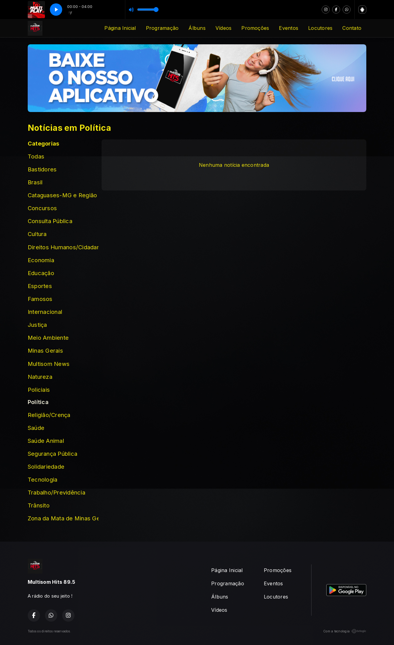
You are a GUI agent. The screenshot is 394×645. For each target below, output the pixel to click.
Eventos (288, 28)
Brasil (35, 182)
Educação (41, 273)
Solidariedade (46, 466)
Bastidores (42, 169)
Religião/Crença (49, 414)
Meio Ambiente (48, 337)
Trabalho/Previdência (56, 492)
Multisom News (49, 363)
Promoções (255, 28)
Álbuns (196, 28)
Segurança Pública (52, 453)
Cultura (37, 233)
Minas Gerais (45, 350)
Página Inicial (120, 28)
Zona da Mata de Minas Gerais (63, 518)
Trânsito (39, 505)
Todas (36, 156)
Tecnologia (42, 479)
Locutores (320, 28)
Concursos (42, 208)
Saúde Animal (46, 440)
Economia (41, 260)
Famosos (40, 298)
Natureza (40, 376)
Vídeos (223, 28)
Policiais (39, 389)
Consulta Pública (50, 221)
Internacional (45, 311)
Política (38, 402)
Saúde (36, 427)
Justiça (37, 324)
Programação (162, 28)
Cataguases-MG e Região (62, 195)
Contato (351, 28)
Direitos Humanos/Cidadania (63, 247)
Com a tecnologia (344, 631)
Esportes (40, 285)
